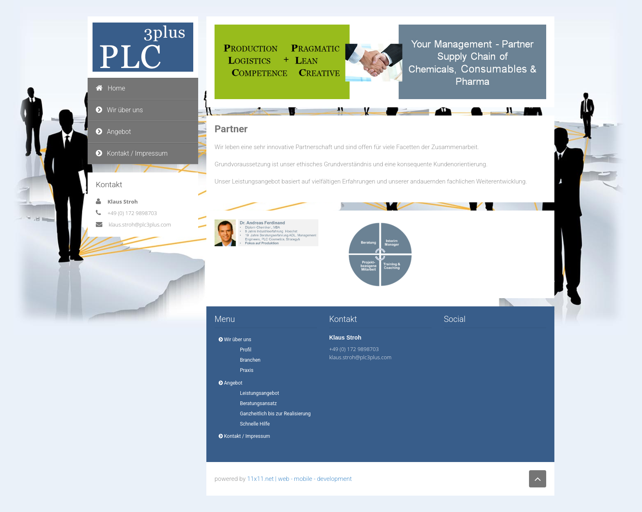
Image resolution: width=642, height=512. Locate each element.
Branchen (247, 360)
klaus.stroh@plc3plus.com (140, 224)
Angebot (113, 132)
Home (110, 88)
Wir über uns (119, 110)
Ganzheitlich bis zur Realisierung (273, 414)
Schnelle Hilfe (252, 424)
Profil (243, 350)
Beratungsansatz (256, 403)
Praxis (244, 370)
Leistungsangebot (257, 393)
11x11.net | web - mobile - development (299, 479)
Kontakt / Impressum (132, 153)
